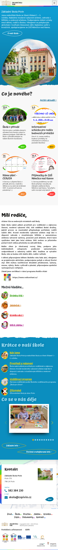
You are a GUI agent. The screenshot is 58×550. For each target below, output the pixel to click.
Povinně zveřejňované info (38, 452)
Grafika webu (52, 545)
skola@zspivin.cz (18, 497)
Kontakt (40, 517)
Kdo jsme (15, 353)
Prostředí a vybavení (21, 363)
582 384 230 (14, 491)
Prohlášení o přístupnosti (11, 529)
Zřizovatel (15, 390)
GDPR (27, 529)
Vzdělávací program (21, 379)
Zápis (16, 517)
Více (49, 499)
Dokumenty (27, 517)
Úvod (9, 514)
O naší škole (13, 33)
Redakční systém (41, 545)
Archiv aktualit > (48, 100)
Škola (17, 514)
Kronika (47, 514)
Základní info (12, 445)
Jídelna (37, 514)
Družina (27, 514)
